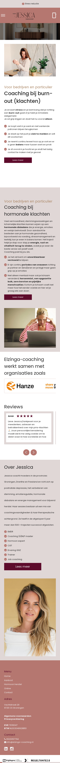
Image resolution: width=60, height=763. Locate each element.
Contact (8, 692)
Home (7, 676)
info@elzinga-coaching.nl (18, 742)
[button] (26, 452)
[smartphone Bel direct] (54, 15)
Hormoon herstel (13, 684)
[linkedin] (6, 749)
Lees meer (18, 160)
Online (7, 688)
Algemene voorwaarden (17, 716)
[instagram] (12, 749)
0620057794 (11, 739)
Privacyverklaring (14, 719)
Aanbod (8, 680)
